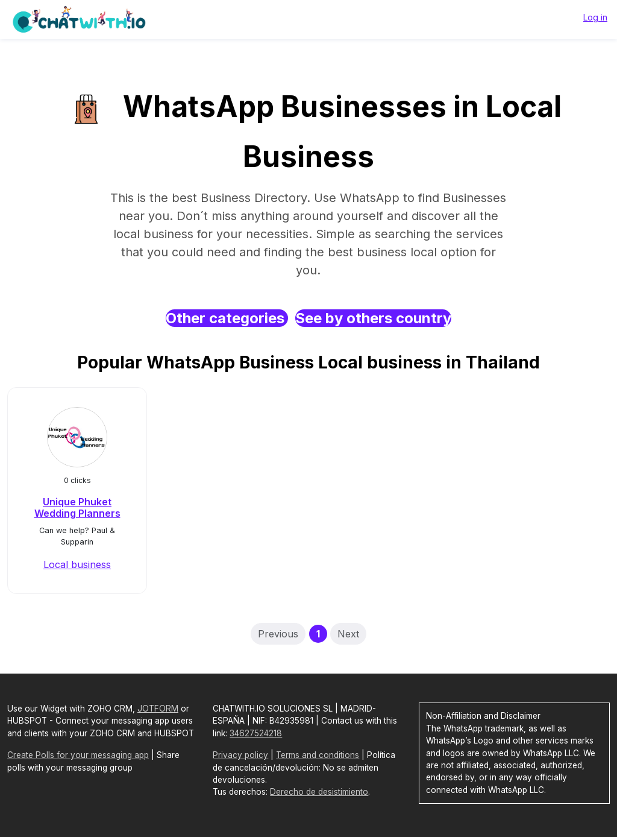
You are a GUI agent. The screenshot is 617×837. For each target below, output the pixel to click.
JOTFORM (157, 708)
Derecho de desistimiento (319, 792)
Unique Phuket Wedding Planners (77, 507)
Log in (595, 17)
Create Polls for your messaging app (78, 755)
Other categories (227, 318)
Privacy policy (240, 755)
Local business (77, 564)
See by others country (373, 318)
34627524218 (256, 733)
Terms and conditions (317, 755)
